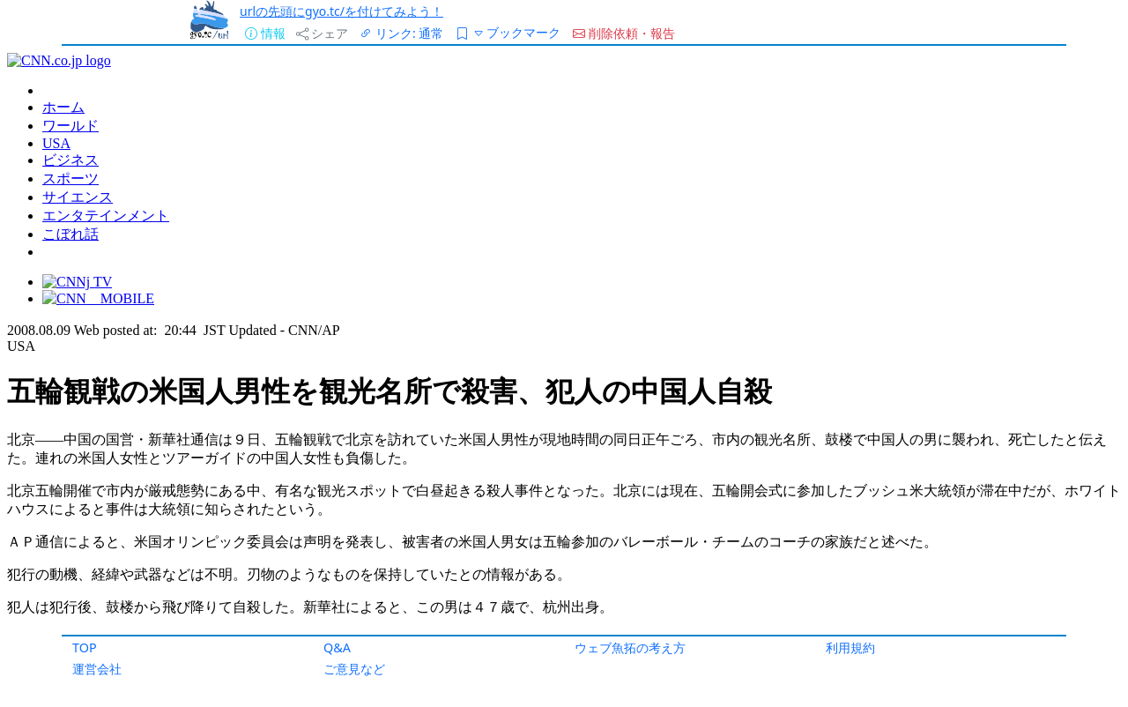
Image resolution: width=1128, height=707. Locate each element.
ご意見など (354, 668)
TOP (84, 647)
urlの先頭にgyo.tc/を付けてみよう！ (341, 11)
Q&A (337, 647)
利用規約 (850, 647)
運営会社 (97, 668)
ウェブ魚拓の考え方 (630, 647)
